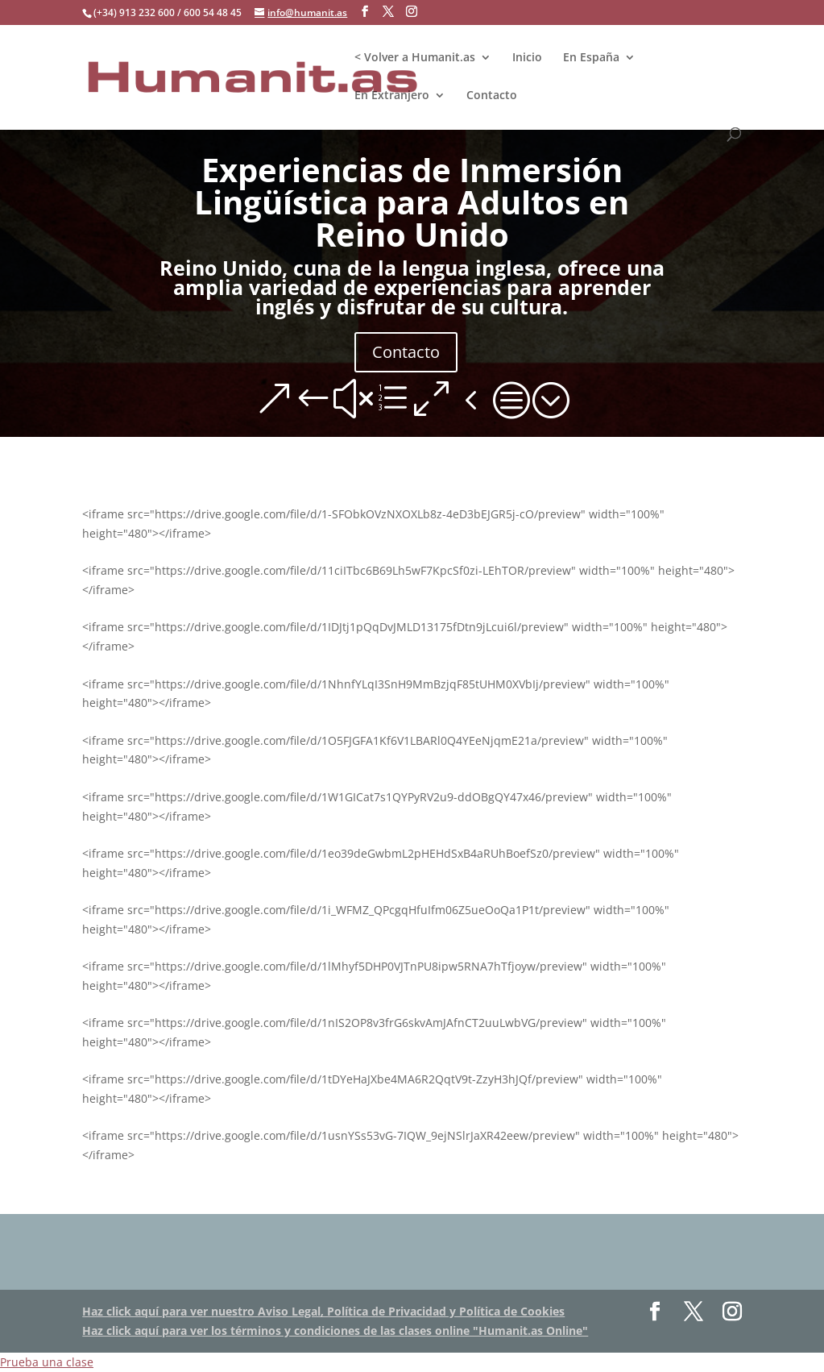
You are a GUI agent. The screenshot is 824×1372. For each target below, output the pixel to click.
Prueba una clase (46, 1362)
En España (591, 58)
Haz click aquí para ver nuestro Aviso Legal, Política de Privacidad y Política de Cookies (323, 1311)
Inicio (527, 58)
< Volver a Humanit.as (414, 58)
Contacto (491, 95)
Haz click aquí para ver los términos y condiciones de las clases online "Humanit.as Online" (335, 1330)
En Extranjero (391, 95)
